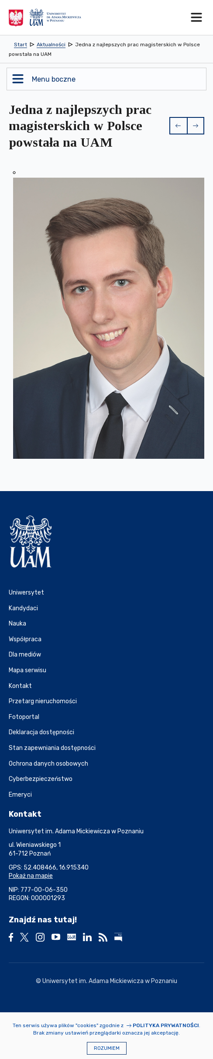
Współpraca (25, 639)
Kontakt (20, 686)
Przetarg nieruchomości (43, 701)
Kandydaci (23, 608)
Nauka (17, 623)
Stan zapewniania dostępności (52, 748)
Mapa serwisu (27, 670)
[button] (178, 125)
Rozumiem (107, 1048)
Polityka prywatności (166, 1025)
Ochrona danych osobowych (48, 763)
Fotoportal (24, 717)
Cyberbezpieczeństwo (40, 779)
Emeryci (20, 794)
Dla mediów (25, 654)
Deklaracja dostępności (41, 732)
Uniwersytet (26, 592)
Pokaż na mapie (31, 876)
